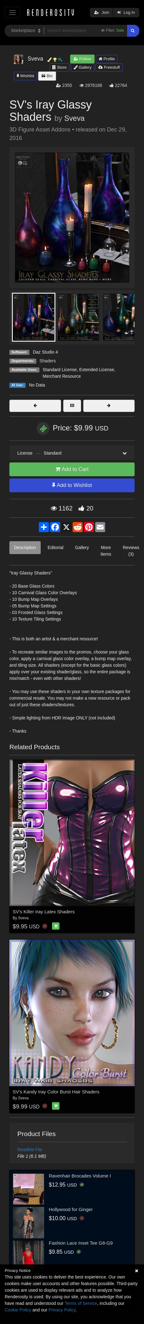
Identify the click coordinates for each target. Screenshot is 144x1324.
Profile (107, 58)
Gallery (83, 67)
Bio (47, 75)
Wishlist (25, 75)
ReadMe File (30, 1149)
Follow (82, 58)
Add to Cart (72, 469)
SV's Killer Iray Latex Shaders (44, 911)
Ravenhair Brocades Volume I (80, 1175)
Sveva (74, 118)
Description (25, 547)
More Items (105, 551)
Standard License (60, 369)
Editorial (56, 547)
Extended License (96, 369)
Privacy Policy (62, 1309)
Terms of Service (80, 1303)
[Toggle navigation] (12, 12)
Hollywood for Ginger (71, 1209)
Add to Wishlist (72, 485)
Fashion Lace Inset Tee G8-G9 (81, 1243)
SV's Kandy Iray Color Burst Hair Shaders (56, 1091)
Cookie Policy (18, 1309)
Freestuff (109, 67)
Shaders (47, 360)
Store (59, 67)
